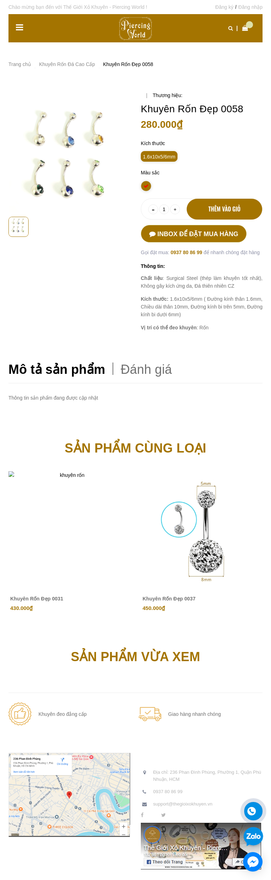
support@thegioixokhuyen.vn (182, 804)
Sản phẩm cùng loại (135, 448)
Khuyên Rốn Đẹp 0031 (36, 598)
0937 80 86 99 (186, 252)
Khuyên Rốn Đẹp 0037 (169, 598)
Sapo (159, 869)
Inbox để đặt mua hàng (193, 234)
